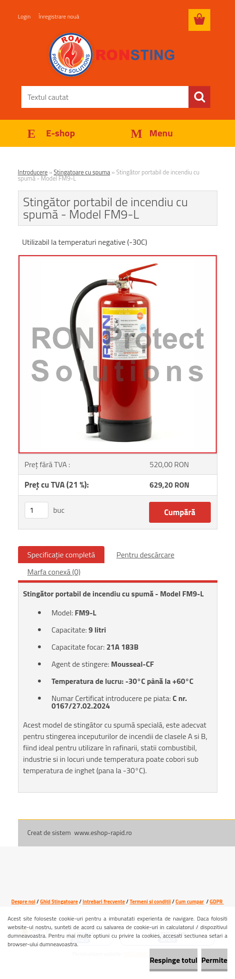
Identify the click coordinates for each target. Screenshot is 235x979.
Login (24, 16)
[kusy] (36, 510)
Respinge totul (173, 960)
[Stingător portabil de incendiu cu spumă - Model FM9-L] (118, 259)
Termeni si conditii (150, 901)
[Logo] (112, 55)
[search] (199, 97)
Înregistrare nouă (59, 16)
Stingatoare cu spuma (82, 172)
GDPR (217, 901)
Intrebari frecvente (104, 901)
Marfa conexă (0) (54, 571)
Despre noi (23, 901)
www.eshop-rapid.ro (103, 832)
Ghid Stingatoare (59, 901)
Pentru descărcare (145, 554)
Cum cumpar (190, 901)
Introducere (33, 172)
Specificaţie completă (61, 554)
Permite (214, 960)
